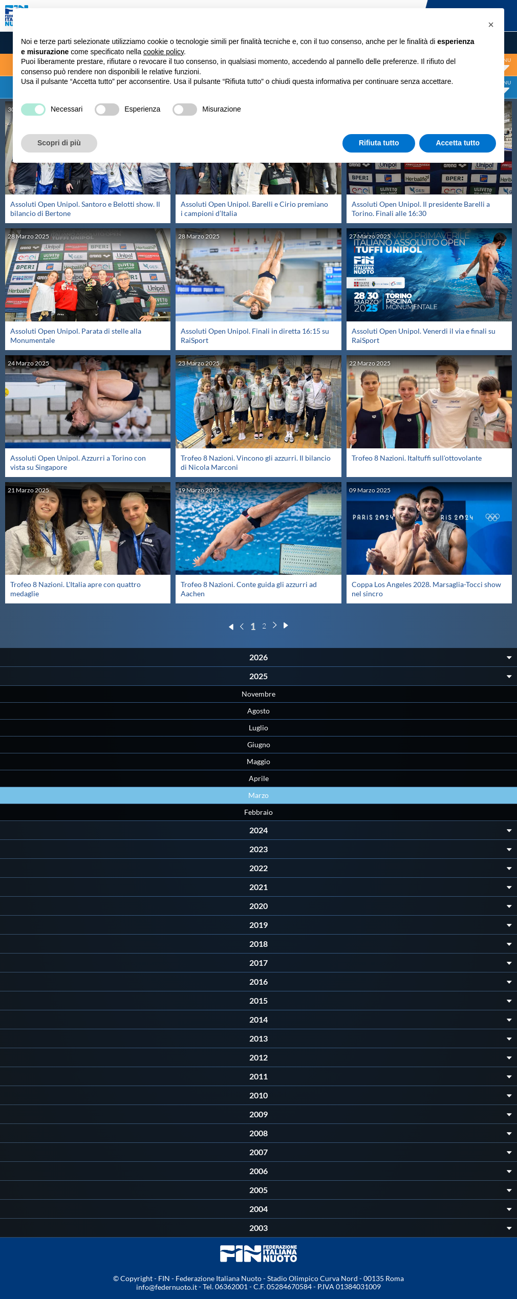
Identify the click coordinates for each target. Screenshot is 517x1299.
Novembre (258, 693)
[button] (491, 24)
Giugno (258, 744)
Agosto (258, 710)
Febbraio (258, 812)
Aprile (259, 778)
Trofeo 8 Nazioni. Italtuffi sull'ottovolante (417, 457)
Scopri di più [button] (59, 143)
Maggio (258, 761)
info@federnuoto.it (166, 1287)
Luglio (258, 727)
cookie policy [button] (163, 52)
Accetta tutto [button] (458, 143)
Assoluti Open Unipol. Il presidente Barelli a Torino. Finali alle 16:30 (421, 209)
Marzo (258, 795)
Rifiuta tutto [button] (379, 143)
